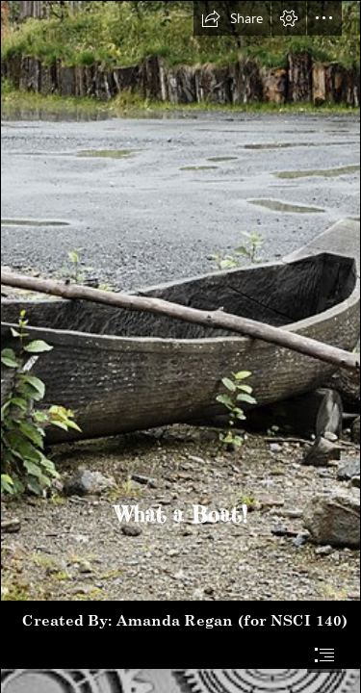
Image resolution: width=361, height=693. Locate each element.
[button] (232, 18)
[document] (180, 346)
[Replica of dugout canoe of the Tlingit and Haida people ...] (180, 301)
